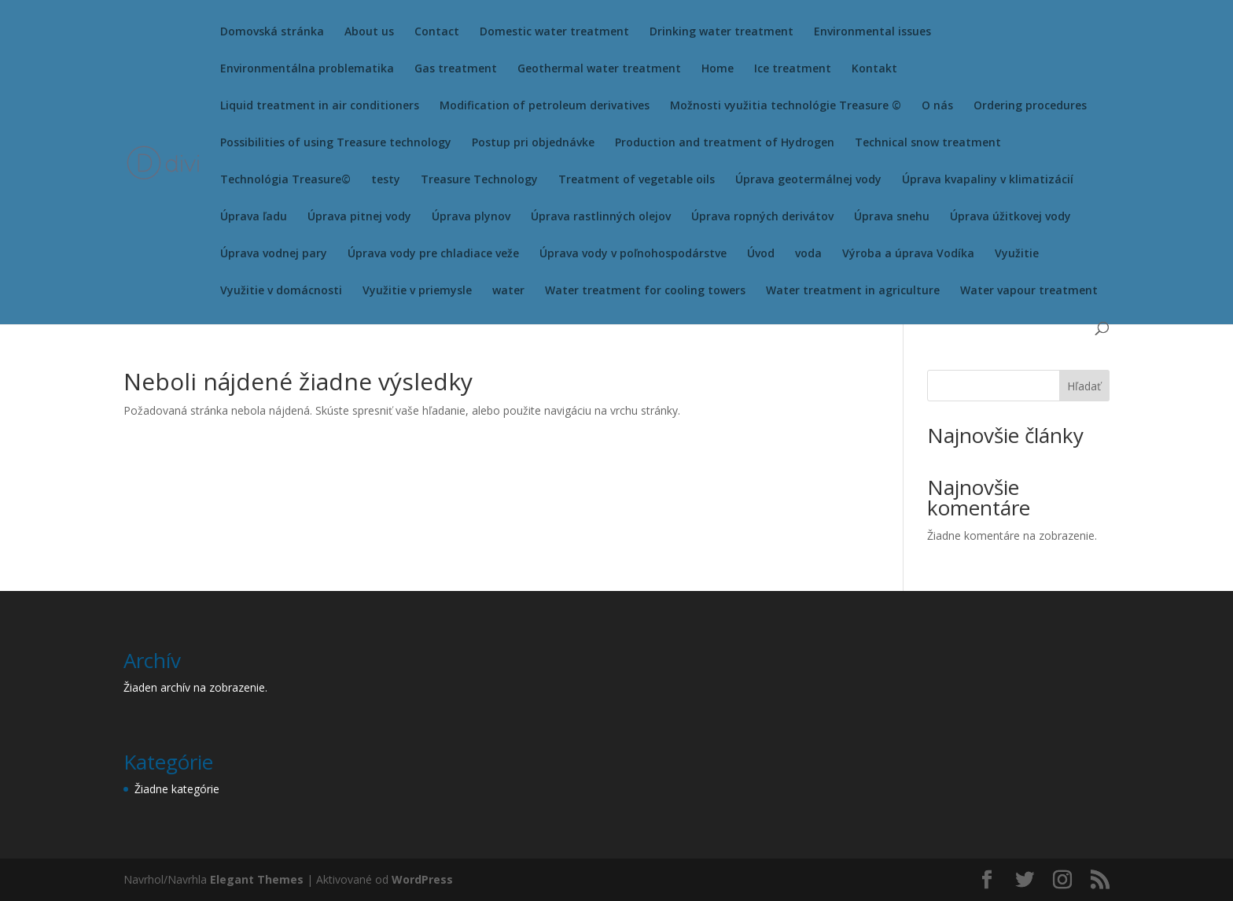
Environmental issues (872, 32)
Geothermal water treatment (599, 69)
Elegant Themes (257, 879)
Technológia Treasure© (285, 180)
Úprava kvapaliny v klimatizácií (987, 180)
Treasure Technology (479, 180)
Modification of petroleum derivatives (545, 106)
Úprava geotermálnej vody (808, 180)
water (508, 291)
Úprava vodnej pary (273, 254)
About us (369, 32)
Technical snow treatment (928, 143)
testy (385, 180)
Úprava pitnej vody (359, 217)
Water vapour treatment (1029, 291)
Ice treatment (792, 69)
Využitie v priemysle (417, 291)
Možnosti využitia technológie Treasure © (785, 106)
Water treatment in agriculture (853, 291)
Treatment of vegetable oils (636, 180)
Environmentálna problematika (307, 69)
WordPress (422, 879)
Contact (436, 32)
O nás (937, 106)
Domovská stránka (272, 32)
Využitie (1017, 254)
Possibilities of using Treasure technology (335, 143)
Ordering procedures (1030, 106)
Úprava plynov (471, 217)
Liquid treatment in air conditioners (319, 106)
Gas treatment (455, 69)
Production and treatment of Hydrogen (724, 143)
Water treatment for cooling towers (645, 291)
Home (717, 69)
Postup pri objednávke (533, 143)
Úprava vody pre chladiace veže (433, 254)
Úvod (761, 254)
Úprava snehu (891, 217)
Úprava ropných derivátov (762, 217)
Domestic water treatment (554, 32)
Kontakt (874, 69)
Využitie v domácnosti (281, 291)
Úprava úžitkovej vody (1010, 217)
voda (808, 254)
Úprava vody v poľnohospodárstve (633, 254)
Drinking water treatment (721, 32)
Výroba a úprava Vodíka (908, 254)
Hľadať (1084, 385)
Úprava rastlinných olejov (601, 217)
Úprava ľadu (253, 217)
